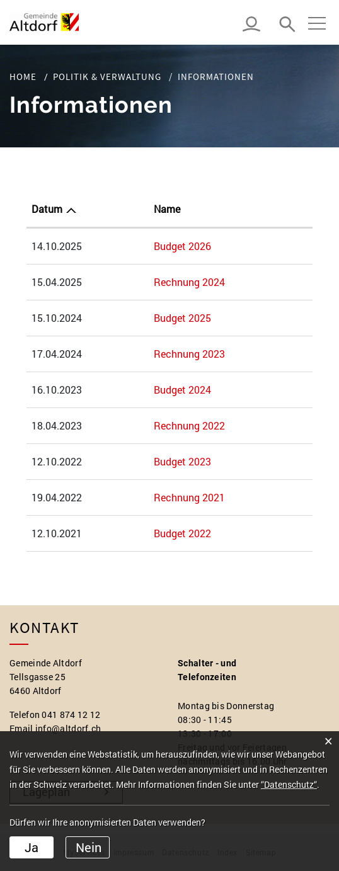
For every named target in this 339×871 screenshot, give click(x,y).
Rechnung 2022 (189, 425)
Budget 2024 (182, 389)
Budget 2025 (182, 317)
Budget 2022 (182, 533)
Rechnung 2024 (189, 281)
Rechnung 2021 (189, 497)
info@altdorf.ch (68, 728)
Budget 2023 (182, 461)
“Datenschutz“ (289, 784)
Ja (31, 847)
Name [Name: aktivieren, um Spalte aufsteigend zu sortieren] (167, 208)
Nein (88, 847)
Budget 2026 (182, 246)
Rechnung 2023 (189, 353)
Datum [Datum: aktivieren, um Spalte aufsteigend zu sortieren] (47, 208)
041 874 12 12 (71, 714)
